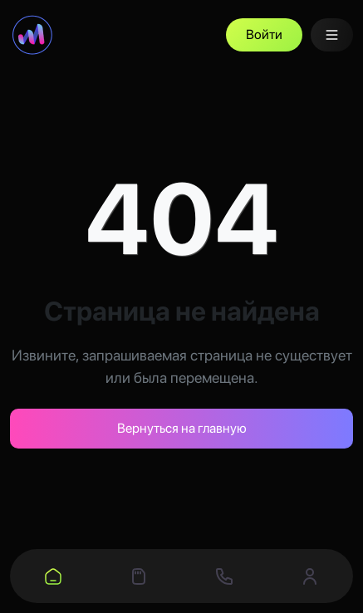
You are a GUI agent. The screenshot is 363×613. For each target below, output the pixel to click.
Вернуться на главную (182, 428)
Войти (264, 34)
